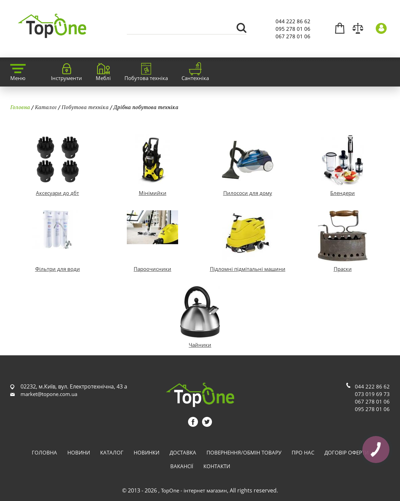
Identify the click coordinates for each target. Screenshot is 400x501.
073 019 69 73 (372, 394)
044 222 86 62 (293, 21)
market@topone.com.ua (49, 394)
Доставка (183, 452)
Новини (78, 452)
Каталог (46, 107)
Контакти (216, 466)
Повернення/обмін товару (243, 452)
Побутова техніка (85, 107)
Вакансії (181, 466)
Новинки (146, 452)
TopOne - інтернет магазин (194, 490)
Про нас (303, 452)
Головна (20, 107)
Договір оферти (346, 452)
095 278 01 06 (293, 28)
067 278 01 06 (293, 36)
